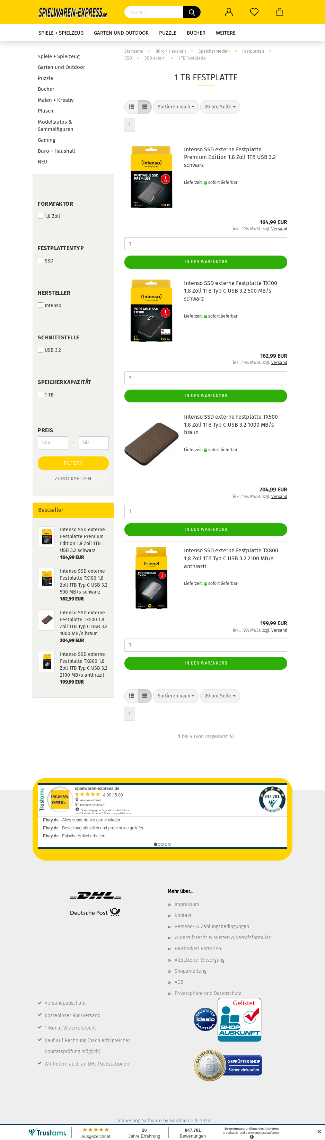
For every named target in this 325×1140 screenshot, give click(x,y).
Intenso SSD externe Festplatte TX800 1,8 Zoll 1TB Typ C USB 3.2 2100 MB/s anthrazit (231, 558)
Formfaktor (55, 204)
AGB (179, 982)
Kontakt (183, 915)
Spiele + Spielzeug (61, 33)
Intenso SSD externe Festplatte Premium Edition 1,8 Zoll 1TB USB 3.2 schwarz (230, 157)
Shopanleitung (191, 971)
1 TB (46, 395)
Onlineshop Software (138, 1121)
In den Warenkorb (206, 261)
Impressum (187, 904)
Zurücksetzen (73, 479)
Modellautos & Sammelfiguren (55, 125)
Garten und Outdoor (121, 33)
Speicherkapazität (64, 382)
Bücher (196, 33)
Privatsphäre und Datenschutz (208, 993)
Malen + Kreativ (55, 100)
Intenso (49, 305)
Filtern (73, 463)
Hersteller (54, 293)
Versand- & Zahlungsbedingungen (212, 926)
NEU (42, 162)
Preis (45, 430)
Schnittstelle (58, 337)
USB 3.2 (49, 350)
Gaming (46, 140)
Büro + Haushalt (56, 151)
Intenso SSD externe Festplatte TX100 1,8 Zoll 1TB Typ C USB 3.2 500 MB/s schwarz (230, 291)
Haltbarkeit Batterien (198, 949)
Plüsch (45, 111)
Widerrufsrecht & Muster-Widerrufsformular (223, 938)
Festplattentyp (61, 248)
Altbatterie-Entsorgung (200, 960)
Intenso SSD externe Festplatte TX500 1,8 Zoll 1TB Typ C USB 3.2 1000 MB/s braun (231, 424)
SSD (45, 261)
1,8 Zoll (49, 216)
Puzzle (167, 33)
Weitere (226, 33)
